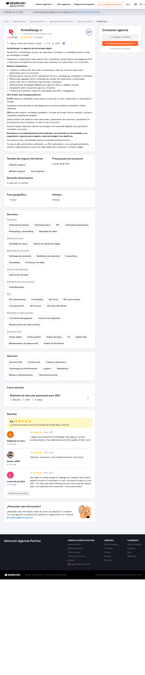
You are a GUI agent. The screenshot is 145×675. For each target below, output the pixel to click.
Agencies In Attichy (85, 21)
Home (6, 21)
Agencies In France (37, 21)
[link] (63, 4)
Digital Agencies (19, 21)
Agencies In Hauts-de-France (61, 21)
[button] (128, 4)
